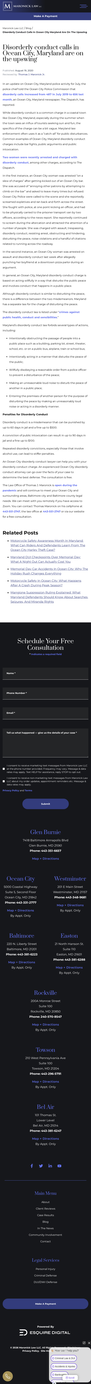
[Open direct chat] (84, 1344)
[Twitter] (41, 1166)
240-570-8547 (51, 1017)
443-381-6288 (75, 959)
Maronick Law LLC (13, 28)
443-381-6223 (27, 954)
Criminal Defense (45, 1275)
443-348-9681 (76, 897)
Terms (28, 790)
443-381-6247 (51, 1131)
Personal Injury (45, 1269)
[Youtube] (59, 1166)
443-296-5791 (51, 1074)
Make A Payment (45, 16)
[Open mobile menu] (83, 6)
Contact (45, 1241)
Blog (28, 28)
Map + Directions (45, 858)
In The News (45, 1228)
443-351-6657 (51, 851)
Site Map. (46, 1350)
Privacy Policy (11, 790)
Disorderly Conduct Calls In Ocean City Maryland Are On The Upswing (45, 32)
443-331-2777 (26, 902)
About (45, 1202)
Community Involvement (45, 1234)
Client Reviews (45, 1208)
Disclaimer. (74, 1347)
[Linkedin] (50, 1166)
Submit (45, 803)
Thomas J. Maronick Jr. (31, 74)
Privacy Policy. (30, 1350)
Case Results (45, 1215)
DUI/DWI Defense (45, 1282)
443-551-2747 (11, 511)
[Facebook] (32, 1166)
